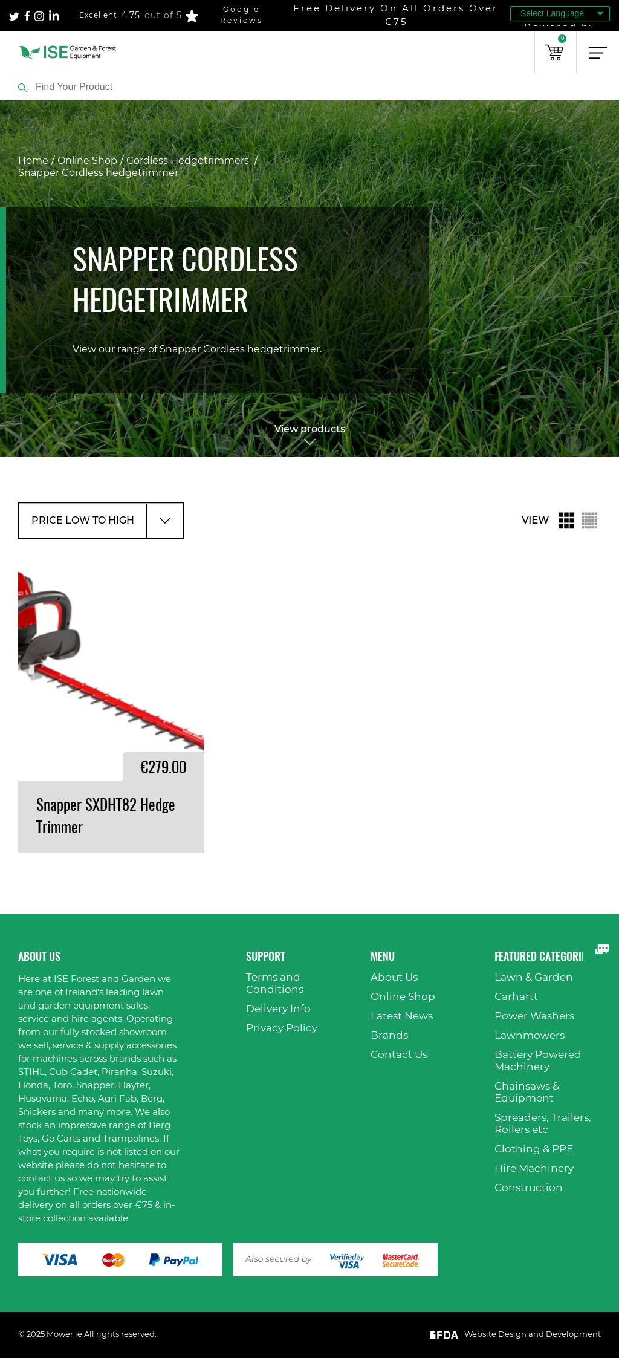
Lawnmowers (529, 1035)
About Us (394, 977)
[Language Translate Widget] (560, 13)
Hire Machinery (534, 1168)
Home (33, 161)
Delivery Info (278, 1009)
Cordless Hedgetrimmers (188, 161)
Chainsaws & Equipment (526, 1092)
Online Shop (87, 161)
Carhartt (516, 997)
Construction (528, 1188)
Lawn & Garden (533, 977)
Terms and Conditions (274, 983)
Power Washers (534, 1016)
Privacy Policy (281, 1028)
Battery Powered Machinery (538, 1061)
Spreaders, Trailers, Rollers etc (542, 1124)
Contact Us (399, 1055)
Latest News (402, 1016)
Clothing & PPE (533, 1149)
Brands (389, 1035)
